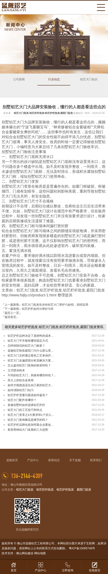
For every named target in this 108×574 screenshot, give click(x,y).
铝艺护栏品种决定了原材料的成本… (31, 335)
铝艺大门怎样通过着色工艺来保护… (31, 355)
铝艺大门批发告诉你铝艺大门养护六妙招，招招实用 (55, 304)
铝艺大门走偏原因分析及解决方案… (31, 360)
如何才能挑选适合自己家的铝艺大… (31, 385)
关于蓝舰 (75, 460)
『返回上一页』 (12, 312)
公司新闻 (19, 79)
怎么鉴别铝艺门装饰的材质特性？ (29, 365)
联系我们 (96, 460)
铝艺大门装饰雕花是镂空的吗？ (28, 419)
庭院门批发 (66, 113)
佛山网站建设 (24, 553)
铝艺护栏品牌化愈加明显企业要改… (31, 424)
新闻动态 (54, 460)
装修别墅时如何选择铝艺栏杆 (26, 405)
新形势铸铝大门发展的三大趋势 (28, 429)
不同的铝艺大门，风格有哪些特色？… (32, 375)
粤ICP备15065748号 (82, 548)
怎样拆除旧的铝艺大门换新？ (26, 345)
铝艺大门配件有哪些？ (22, 400)
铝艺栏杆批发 (36, 113)
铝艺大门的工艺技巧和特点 (25, 410)
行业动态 (54, 79)
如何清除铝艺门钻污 (21, 390)
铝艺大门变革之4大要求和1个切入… (31, 414)
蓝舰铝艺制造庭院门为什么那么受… (31, 350)
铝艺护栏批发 (52, 113)
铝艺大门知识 (88, 79)
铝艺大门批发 (21, 113)
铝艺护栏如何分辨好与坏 (38, 308)
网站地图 (40, 553)
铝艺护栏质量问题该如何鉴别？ (28, 395)
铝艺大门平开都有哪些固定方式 (28, 340)
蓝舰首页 (12, 460)
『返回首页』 (10, 317)
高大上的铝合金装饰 (21, 380)
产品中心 (33, 460)
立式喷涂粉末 (16, 370)
